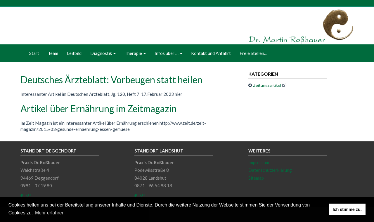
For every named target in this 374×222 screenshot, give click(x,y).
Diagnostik (103, 53)
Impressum (258, 162)
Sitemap (256, 178)
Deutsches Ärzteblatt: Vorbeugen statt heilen (111, 79)
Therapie (135, 53)
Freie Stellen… (253, 53)
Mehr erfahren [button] (50, 212)
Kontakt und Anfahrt (211, 53)
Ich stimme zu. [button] (347, 209)
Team (53, 53)
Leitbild (74, 53)
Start (34, 53)
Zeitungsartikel (267, 85)
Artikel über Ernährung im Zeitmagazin (98, 108)
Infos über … (168, 53)
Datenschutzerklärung (270, 170)
